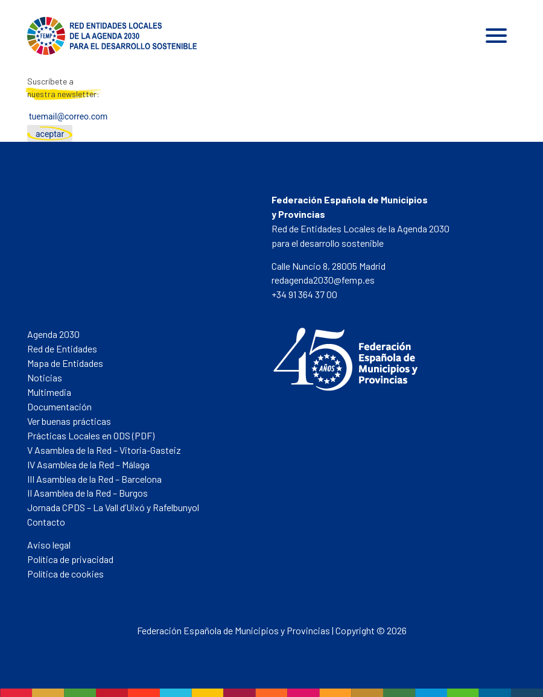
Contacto (46, 521)
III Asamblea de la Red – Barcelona (94, 479)
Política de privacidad (70, 559)
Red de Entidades (62, 348)
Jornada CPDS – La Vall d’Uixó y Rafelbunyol (113, 507)
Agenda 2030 (53, 334)
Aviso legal (49, 544)
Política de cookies (65, 573)
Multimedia (49, 392)
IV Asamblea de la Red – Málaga (88, 464)
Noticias (44, 377)
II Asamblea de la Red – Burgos (87, 492)
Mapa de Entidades (65, 363)
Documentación (59, 406)
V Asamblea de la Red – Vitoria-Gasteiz (104, 450)
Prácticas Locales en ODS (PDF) (90, 435)
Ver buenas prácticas (69, 421)
